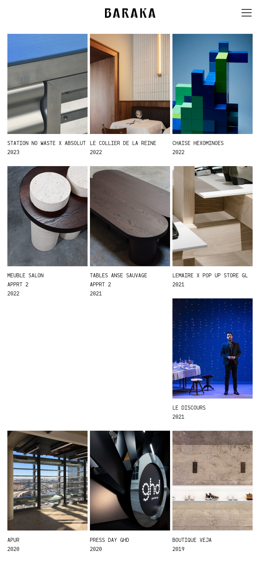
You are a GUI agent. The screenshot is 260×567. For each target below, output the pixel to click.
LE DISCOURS (189, 408)
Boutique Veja (192, 540)
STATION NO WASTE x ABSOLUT (46, 143)
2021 (96, 293)
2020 (13, 549)
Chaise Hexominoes (198, 143)
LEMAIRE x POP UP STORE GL (210, 275)
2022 (96, 152)
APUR (13, 540)
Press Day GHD (109, 540)
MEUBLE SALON (25, 275)
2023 (13, 152)
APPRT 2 (18, 284)
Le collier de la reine (123, 143)
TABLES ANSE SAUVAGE (118, 275)
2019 (178, 549)
